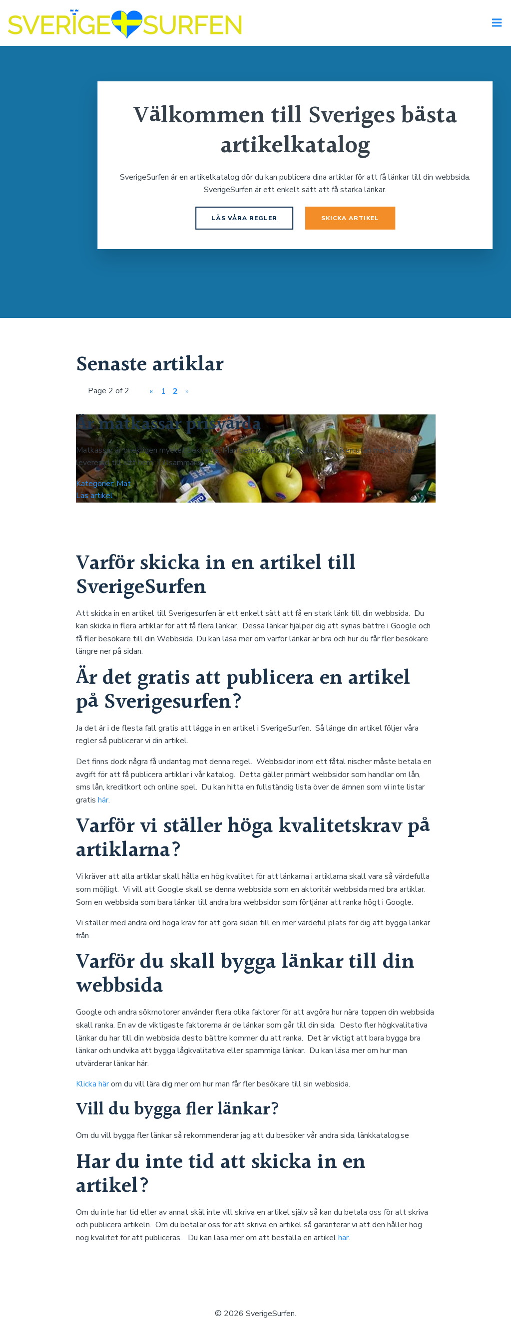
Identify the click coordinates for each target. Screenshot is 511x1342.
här (103, 801)
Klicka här (92, 1085)
